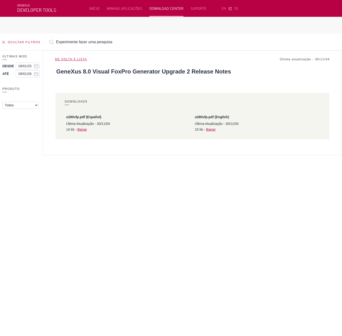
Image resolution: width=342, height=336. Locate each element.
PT (230, 8)
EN (224, 8)
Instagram (42, 280)
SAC (254, 240)
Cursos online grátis (129, 240)
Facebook (24, 280)
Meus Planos (28, 255)
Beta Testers (28, 247)
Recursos (258, 232)
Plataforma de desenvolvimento (139, 232)
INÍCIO (94, 8)
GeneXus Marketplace (131, 247)
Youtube (89, 280)
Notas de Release (265, 255)
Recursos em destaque (36, 232)
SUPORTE (198, 8)
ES (236, 8)
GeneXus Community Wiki (133, 255)
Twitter (74, 280)
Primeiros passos (32, 240)
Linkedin (59, 280)
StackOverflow (109, 280)
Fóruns (256, 247)
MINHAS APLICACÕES (124, 8)
